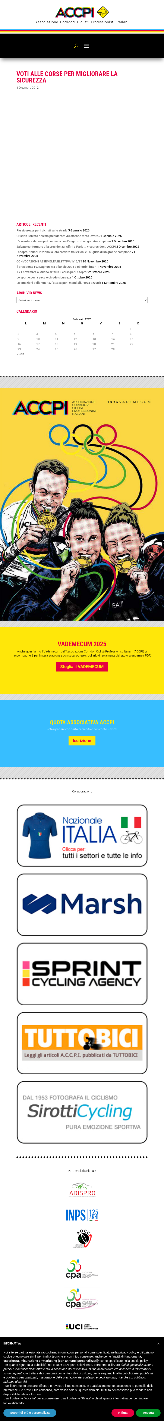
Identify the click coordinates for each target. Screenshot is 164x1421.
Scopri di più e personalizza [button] (30, 1412)
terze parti (69, 1365)
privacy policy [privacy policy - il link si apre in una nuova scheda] (127, 1352)
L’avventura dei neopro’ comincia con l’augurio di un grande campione (63, 241)
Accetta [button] (148, 1412)
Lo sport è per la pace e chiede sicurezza (43, 277)
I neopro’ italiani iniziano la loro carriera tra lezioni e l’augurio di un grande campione (73, 252)
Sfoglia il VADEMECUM (82, 666)
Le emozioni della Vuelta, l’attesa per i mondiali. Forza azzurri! (58, 282)
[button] (158, 1343)
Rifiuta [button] (123, 1412)
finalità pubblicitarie (126, 1373)
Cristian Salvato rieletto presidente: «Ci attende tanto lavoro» (58, 236)
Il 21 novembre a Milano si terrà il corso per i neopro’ (51, 272)
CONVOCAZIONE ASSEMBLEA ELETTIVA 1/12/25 (49, 261)
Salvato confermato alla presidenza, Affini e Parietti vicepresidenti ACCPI (66, 246)
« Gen (20, 354)
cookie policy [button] (139, 1360)
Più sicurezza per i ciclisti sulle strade (41, 230)
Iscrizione (82, 740)
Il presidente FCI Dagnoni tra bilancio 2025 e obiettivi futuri (56, 266)
